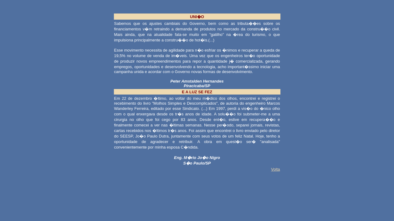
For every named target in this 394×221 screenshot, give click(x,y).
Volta (275, 169)
